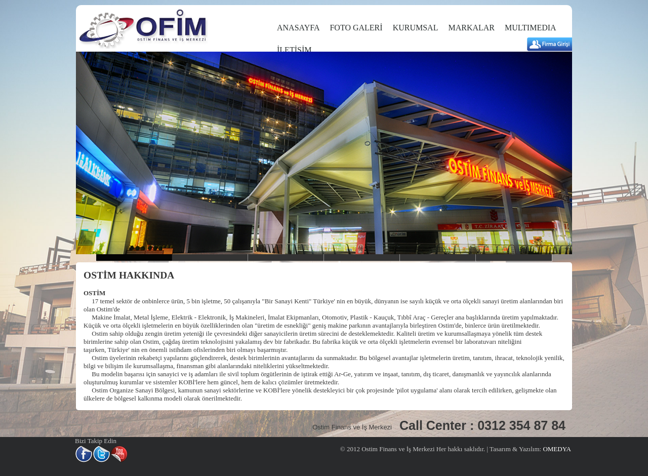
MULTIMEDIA (530, 27)
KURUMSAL (415, 27)
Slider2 (210, 257)
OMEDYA (556, 449)
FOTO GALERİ (356, 27)
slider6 (514, 257)
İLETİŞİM (294, 50)
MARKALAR (471, 27)
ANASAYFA (298, 27)
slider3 (286, 257)
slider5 (438, 257)
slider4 (362, 257)
